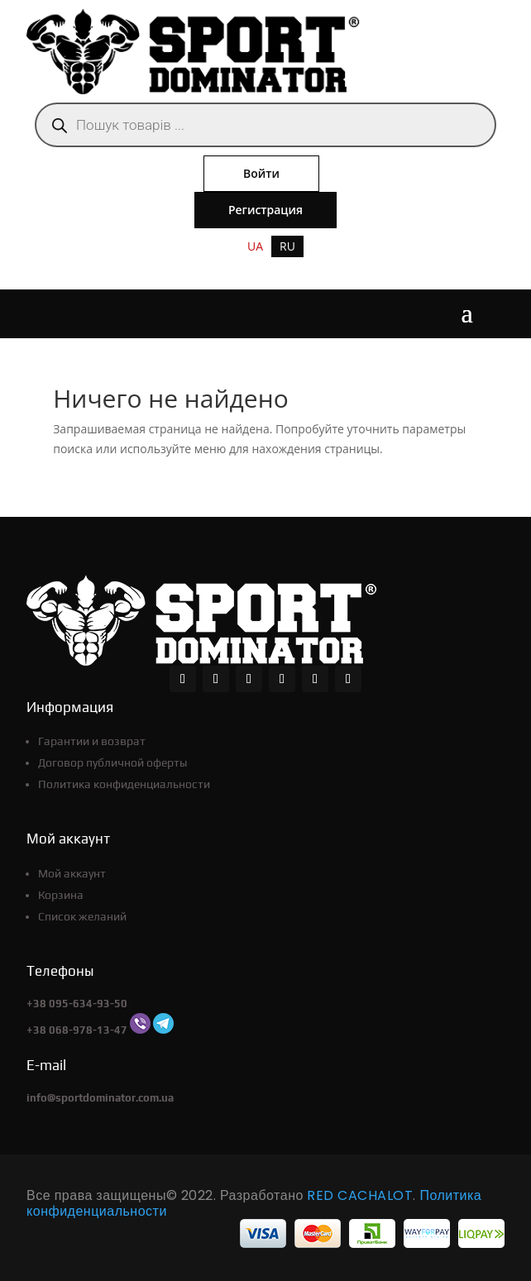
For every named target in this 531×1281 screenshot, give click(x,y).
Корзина (61, 894)
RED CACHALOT (360, 1195)
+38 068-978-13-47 (76, 1030)
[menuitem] (255, 246)
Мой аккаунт (72, 873)
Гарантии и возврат (92, 741)
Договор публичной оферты (112, 762)
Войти (261, 173)
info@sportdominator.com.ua (100, 1098)
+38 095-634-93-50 (76, 1003)
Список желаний (82, 916)
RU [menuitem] (287, 246)
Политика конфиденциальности (124, 784)
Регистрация (265, 209)
